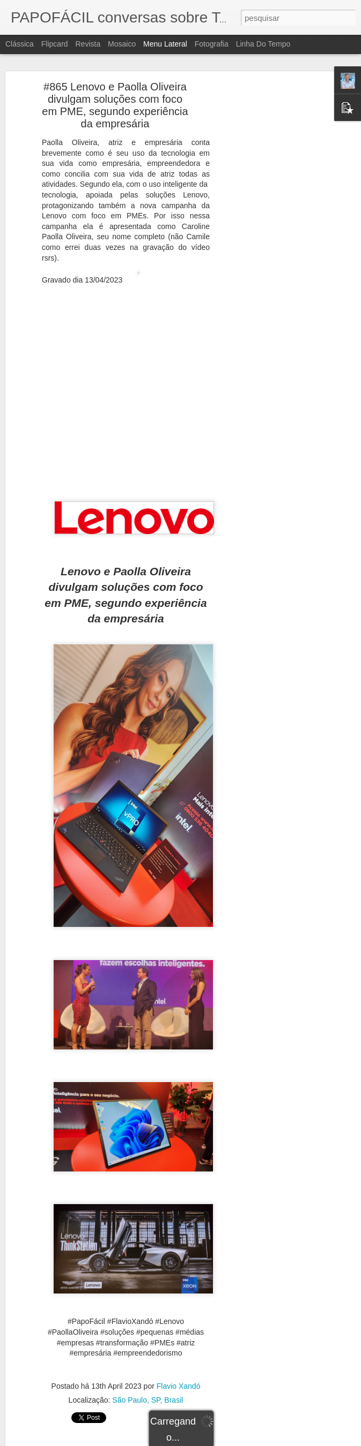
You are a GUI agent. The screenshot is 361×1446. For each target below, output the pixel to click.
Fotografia (212, 44)
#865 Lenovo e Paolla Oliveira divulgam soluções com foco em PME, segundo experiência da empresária (115, 100)
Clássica (19, 44)
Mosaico (122, 44)
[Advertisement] (268, 249)
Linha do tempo (263, 44)
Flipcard (54, 44)
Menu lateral (165, 44)
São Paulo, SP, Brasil (147, 1395)
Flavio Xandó (179, 1381)
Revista (87, 44)
